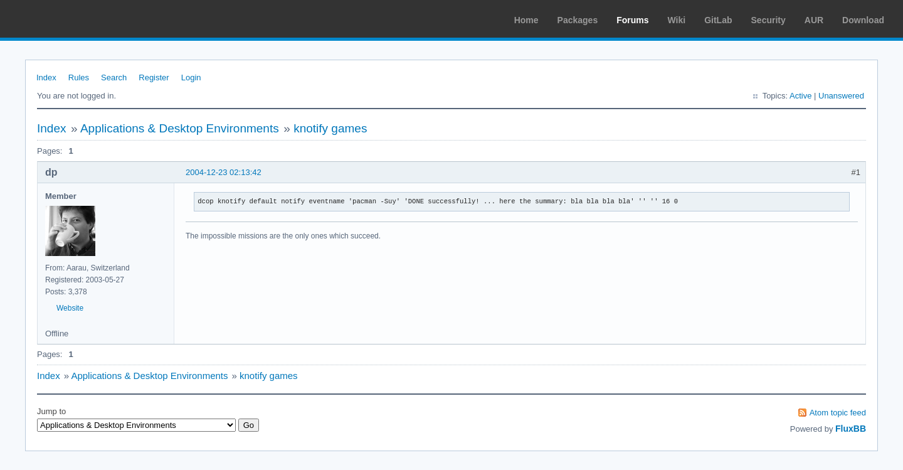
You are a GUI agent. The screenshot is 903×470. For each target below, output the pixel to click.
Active (800, 95)
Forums (632, 20)
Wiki (677, 20)
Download (863, 20)
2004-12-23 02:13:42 (223, 172)
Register (154, 77)
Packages (577, 20)
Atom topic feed (838, 412)
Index (46, 77)
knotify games (330, 128)
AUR (814, 20)
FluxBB (850, 429)
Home (526, 20)
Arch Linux (69, 18)
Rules (78, 77)
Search (114, 77)
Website (69, 308)
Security (768, 20)
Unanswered (841, 95)
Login (191, 77)
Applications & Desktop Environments (179, 128)
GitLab (718, 20)
